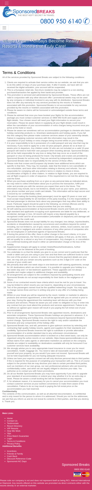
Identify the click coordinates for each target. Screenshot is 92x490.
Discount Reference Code (19, 459)
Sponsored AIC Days (17, 461)
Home (10, 418)
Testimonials (13, 423)
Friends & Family (15, 454)
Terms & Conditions (16, 441)
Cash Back (12, 456)
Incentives (11, 451)
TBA (9, 433)
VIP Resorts (12, 428)
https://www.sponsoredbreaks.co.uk (70, 338)
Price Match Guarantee (18, 436)
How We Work (13, 431)
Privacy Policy (13, 443)
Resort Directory (14, 426)
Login (9, 438)
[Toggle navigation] (6, 3)
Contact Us (12, 421)
